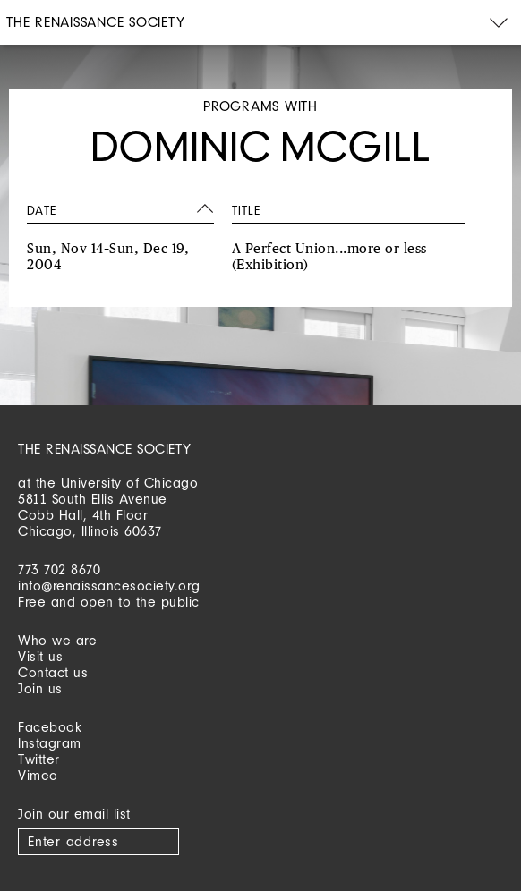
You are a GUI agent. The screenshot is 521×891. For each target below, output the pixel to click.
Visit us (40, 656)
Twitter (39, 759)
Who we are (57, 640)
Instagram (49, 742)
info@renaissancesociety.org (109, 585)
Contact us (53, 672)
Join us (40, 688)
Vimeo (38, 775)
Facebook (49, 726)
